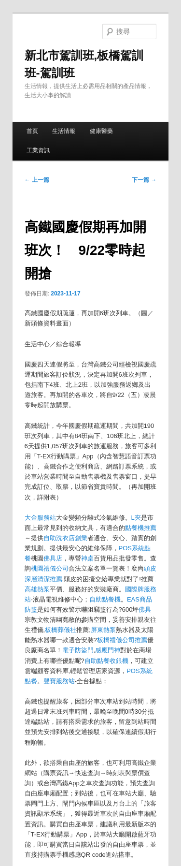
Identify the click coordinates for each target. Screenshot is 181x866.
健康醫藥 (101, 131)
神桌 (87, 558)
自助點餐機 (105, 599)
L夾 (136, 517)
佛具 (145, 609)
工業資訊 (38, 150)
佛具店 (52, 558)
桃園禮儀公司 (50, 568)
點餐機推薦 (140, 527)
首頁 (32, 131)
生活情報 (63, 131)
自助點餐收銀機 (106, 660)
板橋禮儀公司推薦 (122, 640)
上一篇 (37, 179)
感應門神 (107, 650)
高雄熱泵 (37, 589)
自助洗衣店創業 (65, 538)
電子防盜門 (78, 650)
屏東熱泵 (103, 629)
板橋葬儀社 (60, 629)
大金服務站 (40, 517)
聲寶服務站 (59, 681)
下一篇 (144, 179)
